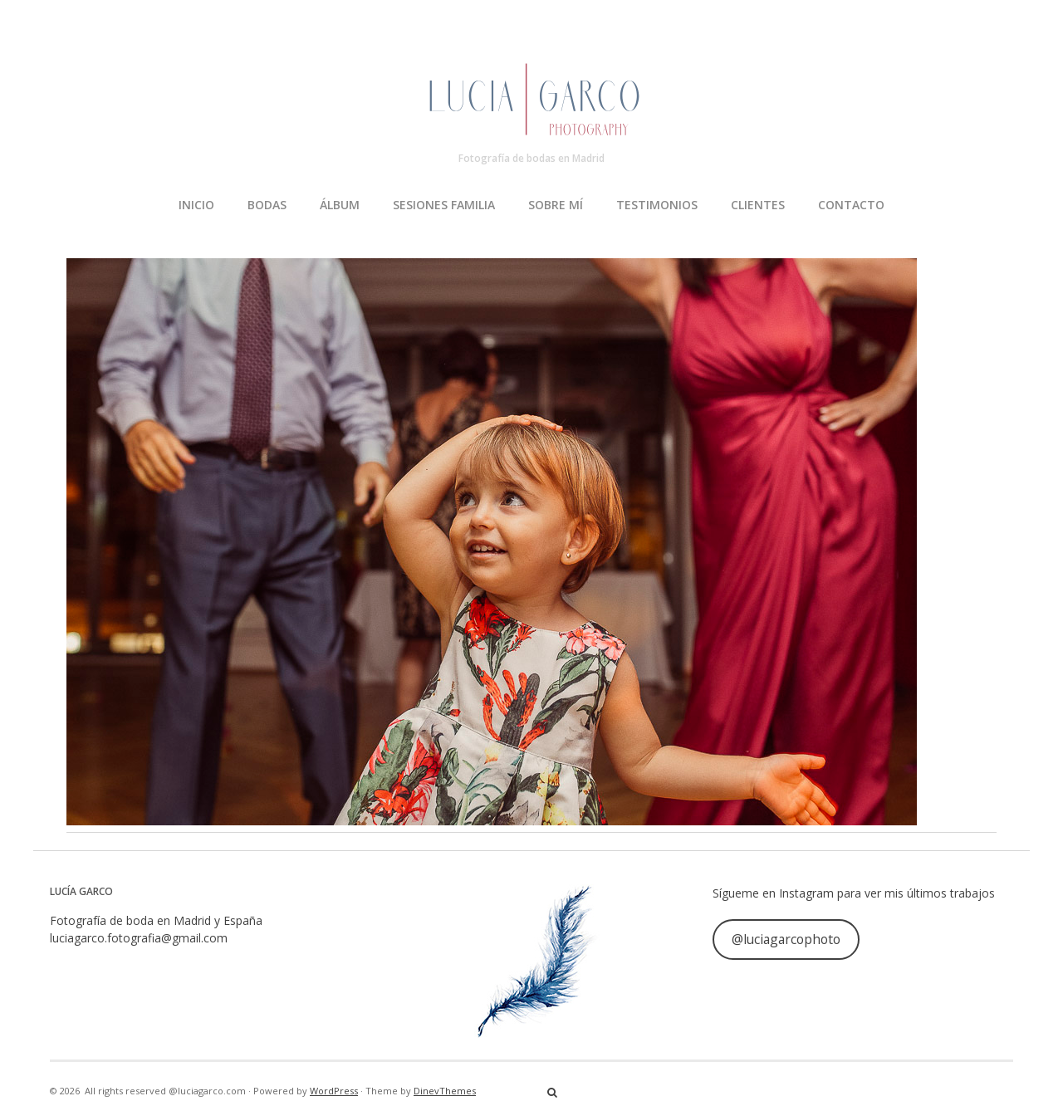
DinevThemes (445, 1090)
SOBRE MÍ (555, 205)
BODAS (267, 205)
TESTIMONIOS (657, 205)
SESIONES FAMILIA (444, 205)
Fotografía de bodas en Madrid (531, 158)
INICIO (196, 205)
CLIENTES (758, 205)
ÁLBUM (340, 205)
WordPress (334, 1090)
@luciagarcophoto (786, 939)
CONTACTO (851, 205)
